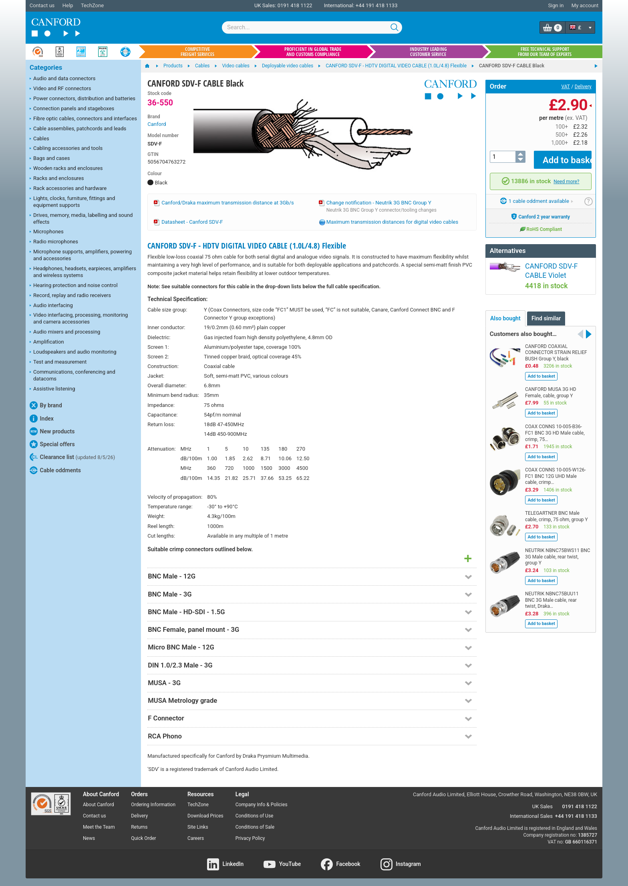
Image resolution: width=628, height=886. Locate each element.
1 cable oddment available (537, 195)
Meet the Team (99, 827)
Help (67, 5)
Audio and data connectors (62, 79)
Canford (156, 124)
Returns (139, 827)
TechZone (92, 5)
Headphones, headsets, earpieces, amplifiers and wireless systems (83, 271)
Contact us (42, 5)
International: (339, 5)
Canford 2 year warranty (540, 210)
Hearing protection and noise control (74, 285)
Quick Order (143, 838)
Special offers (52, 444)
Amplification (47, 342)
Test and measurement (58, 362)
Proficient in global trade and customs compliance (312, 52)
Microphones (47, 232)
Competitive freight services (197, 52)
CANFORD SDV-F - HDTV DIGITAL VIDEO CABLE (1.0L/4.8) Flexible (246, 245)
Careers (195, 838)
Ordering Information (153, 804)
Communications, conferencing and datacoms (72, 375)
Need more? (566, 175)
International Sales (531, 816)
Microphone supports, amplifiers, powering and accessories (81, 255)
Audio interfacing (51, 305)
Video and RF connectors (60, 89)
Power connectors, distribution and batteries (82, 99)
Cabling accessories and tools (66, 148)
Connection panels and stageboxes (72, 109)
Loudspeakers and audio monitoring (73, 352)
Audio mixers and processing (65, 332)
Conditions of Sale (254, 827)
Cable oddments (55, 470)
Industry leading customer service (428, 52)
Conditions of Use (254, 816)
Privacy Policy (250, 838)
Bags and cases (50, 158)
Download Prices (205, 816)
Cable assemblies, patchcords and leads (78, 129)
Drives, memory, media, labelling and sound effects (81, 218)
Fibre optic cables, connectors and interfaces (83, 119)
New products (52, 431)
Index (42, 419)
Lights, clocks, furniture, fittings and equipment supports (72, 201)
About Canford (98, 804)
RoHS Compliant (540, 223)
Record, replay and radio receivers (70, 295)
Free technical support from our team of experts (545, 52)
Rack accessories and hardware (68, 188)
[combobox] (312, 27)
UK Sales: (265, 5)
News (89, 838)
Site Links (197, 827)
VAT (566, 86)
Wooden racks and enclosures (66, 168)
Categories (46, 67)
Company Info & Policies (261, 804)
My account (585, 5)
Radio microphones (54, 242)
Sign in (556, 5)
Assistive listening (52, 389)
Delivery (583, 86)
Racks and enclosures (57, 178)
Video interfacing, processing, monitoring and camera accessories (79, 318)
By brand (46, 405)
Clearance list (72, 457)
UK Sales (542, 806)
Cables (39, 139)
